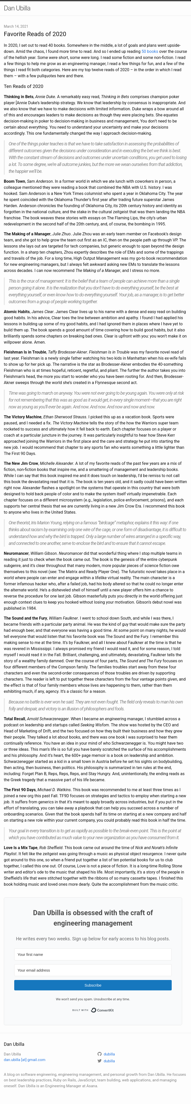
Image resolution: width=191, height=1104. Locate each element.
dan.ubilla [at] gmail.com (24, 1059)
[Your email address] (93, 970)
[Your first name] (93, 954)
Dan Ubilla (17, 8)
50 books (149, 51)
